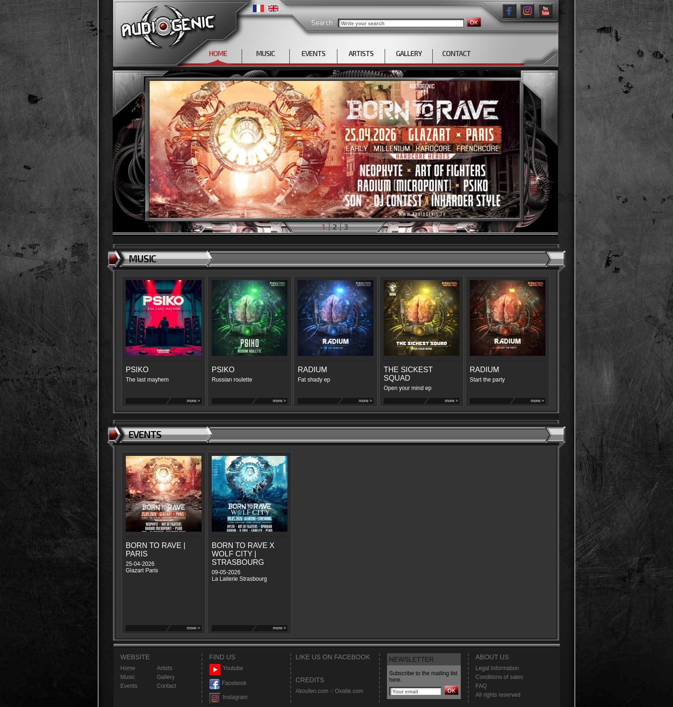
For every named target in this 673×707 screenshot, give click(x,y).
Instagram (228, 697)
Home (128, 668)
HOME (218, 53)
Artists (164, 668)
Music (128, 677)
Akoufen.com (312, 691)
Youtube (226, 668)
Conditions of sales (499, 677)
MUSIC (265, 53)
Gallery (166, 677)
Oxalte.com (349, 691)
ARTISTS (361, 53)
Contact (166, 686)
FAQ (481, 686)
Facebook (228, 683)
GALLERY (409, 53)
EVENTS (313, 53)
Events (129, 686)
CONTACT (456, 53)
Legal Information (497, 668)
